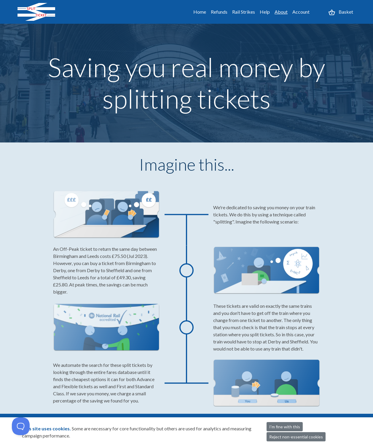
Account (301, 12)
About (281, 12)
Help (265, 12)
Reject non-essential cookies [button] (296, 436)
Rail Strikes (243, 12)
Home (199, 12)
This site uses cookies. (47, 428)
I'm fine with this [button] (284, 426)
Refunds (219, 12)
